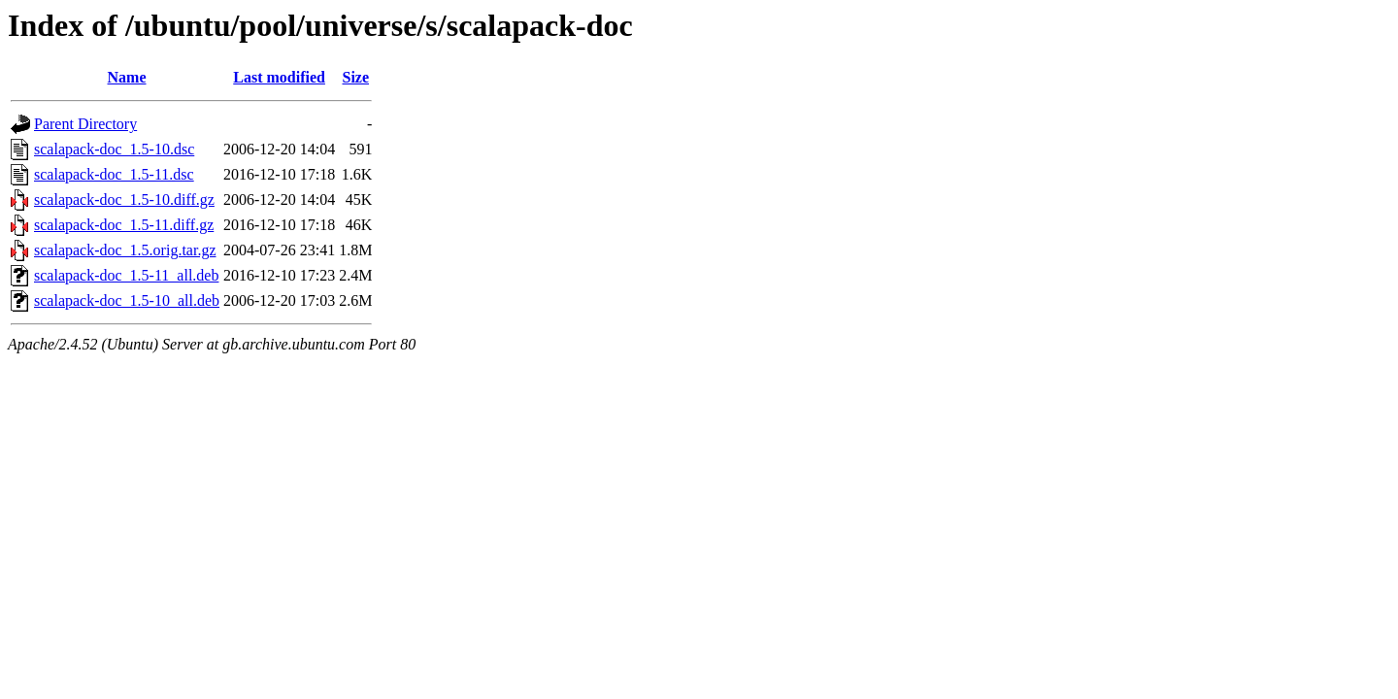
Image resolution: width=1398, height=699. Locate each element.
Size (355, 77)
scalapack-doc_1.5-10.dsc (114, 149)
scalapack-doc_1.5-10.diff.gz (124, 199)
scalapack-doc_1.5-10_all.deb (126, 300)
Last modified (279, 77)
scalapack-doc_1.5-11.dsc (114, 174)
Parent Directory (85, 124)
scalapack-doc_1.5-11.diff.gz (124, 224)
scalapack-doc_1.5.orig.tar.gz (125, 250)
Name (127, 77)
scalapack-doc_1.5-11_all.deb (126, 275)
